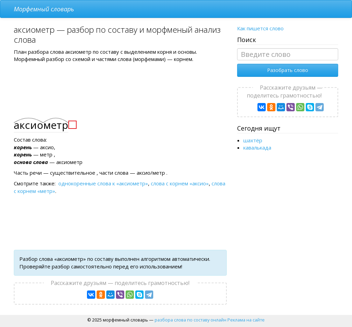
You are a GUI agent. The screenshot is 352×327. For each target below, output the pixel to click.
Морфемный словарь (44, 9)
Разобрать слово (287, 70)
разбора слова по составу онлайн (190, 320)
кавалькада (257, 147)
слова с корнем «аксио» (180, 183)
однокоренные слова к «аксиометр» (103, 183)
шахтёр (252, 140)
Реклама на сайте (246, 320)
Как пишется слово (260, 28)
